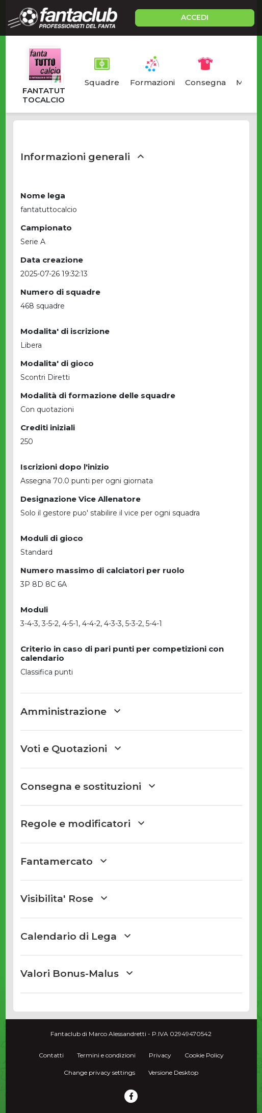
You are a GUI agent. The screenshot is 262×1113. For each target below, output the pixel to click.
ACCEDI (194, 17)
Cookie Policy (204, 1055)
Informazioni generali (82, 157)
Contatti (51, 1055)
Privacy (160, 1055)
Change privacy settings (99, 1072)
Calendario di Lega (75, 936)
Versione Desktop (173, 1072)
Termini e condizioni (106, 1055)
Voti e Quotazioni (70, 749)
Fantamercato (63, 861)
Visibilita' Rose (63, 898)
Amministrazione (70, 711)
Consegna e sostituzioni (87, 786)
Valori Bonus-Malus (76, 973)
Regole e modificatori (82, 824)
